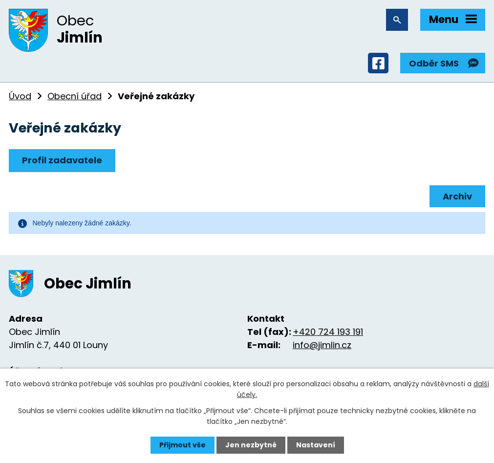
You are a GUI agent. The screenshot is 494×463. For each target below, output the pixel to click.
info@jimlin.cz (322, 345)
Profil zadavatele (62, 160)
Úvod (20, 96)
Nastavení (315, 445)
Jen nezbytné (251, 445)
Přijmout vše (182, 445)
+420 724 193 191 (328, 332)
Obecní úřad (74, 96)
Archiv (457, 196)
